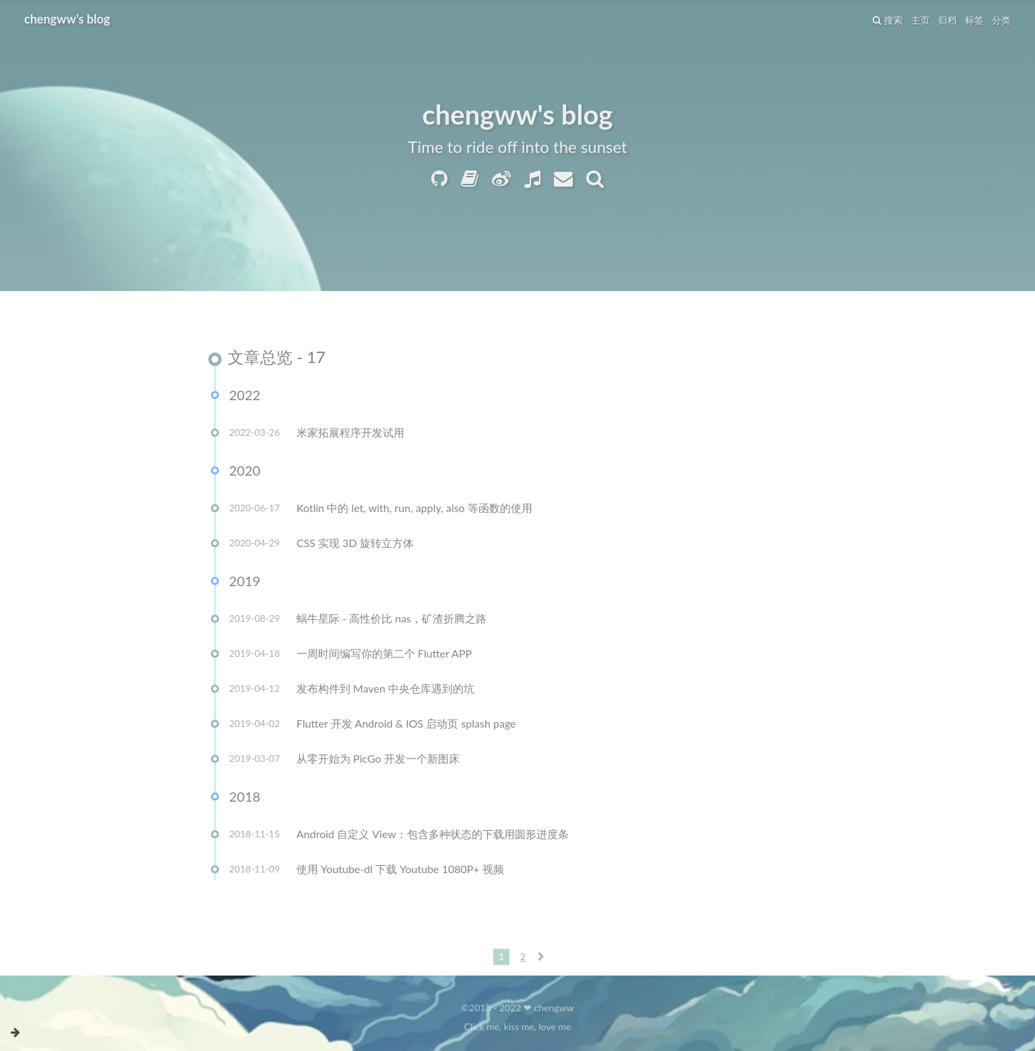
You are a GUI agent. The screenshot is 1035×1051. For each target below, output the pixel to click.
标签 (974, 20)
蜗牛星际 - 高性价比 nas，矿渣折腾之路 (391, 620)
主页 (920, 20)
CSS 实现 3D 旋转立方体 (355, 544)
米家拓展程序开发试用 (350, 434)
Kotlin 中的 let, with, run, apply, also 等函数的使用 (414, 509)
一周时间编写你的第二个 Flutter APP (384, 655)
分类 (1001, 20)
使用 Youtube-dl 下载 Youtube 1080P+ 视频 (400, 870)
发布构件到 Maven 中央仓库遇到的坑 (385, 690)
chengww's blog (67, 18)
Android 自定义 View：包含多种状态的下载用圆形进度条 (432, 835)
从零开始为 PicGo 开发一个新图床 (378, 760)
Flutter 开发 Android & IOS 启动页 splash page (406, 725)
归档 (947, 20)
